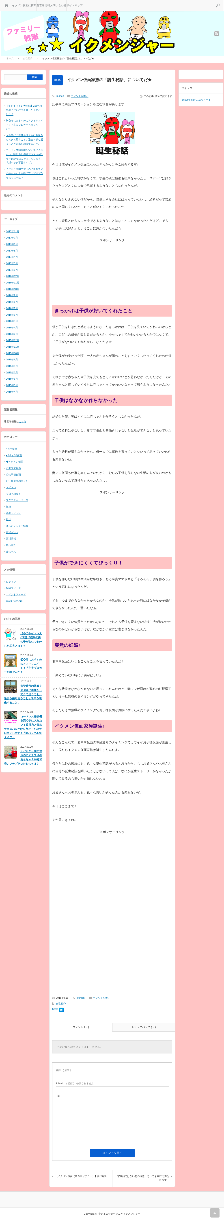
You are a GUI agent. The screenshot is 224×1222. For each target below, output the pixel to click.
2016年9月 (12, 295)
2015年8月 (12, 366)
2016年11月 (12, 282)
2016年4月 (12, 327)
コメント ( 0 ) (81, 1027)
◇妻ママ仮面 (13, 468)
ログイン (11, 581)
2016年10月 (12, 289)
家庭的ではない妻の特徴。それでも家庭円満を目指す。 (143, 1178)
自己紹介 (61, 1003)
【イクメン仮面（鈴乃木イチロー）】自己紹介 (81, 1176)
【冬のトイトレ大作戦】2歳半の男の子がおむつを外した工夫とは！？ (24, 109)
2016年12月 (12, 276)
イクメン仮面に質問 (24, 5)
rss (216, 33)
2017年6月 (12, 244)
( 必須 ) (63, 1070)
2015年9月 (12, 359)
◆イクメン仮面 (14, 461)
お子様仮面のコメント (18, 481)
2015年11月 (12, 346)
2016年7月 (12, 308)
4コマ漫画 (11, 449)
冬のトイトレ (13, 513)
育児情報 (11, 538)
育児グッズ (12, 532)
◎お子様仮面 (13, 474)
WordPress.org (14, 601)
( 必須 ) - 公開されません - (75, 1083)
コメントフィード (16, 594)
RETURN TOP (215, 1213)
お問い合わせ (58, 5)
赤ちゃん (11, 551)
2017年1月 (12, 270)
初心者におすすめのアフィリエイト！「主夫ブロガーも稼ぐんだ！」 (24, 124)
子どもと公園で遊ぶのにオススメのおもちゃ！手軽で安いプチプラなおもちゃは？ (24, 173)
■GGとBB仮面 (14, 455)
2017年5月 (12, 250)
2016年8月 (12, 301)
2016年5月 (12, 321)
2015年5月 (12, 385)
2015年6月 (12, 378)
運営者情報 (43, 5)
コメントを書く (79, 96)
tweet (55, 1009)
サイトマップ (75, 5)
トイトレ (11, 487)
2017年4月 (12, 257)
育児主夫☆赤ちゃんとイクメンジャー (119, 1213)
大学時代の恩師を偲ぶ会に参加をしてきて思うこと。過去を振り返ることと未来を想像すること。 (24, 139)
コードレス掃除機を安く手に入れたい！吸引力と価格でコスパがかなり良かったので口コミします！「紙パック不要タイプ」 (23, 727)
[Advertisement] (112, 273)
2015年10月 (12, 353)
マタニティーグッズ (17, 500)
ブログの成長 (13, 494)
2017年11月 (12, 231)
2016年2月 (12, 334)
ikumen (60, 96)
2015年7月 (12, 372)
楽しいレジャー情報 (17, 525)
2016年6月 (12, 314)
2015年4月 (12, 391)
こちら (22, 421)
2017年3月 (12, 263)
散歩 (8, 519)
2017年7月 (12, 237)
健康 (8, 506)
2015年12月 (12, 340)
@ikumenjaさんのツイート (196, 99)
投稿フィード (13, 588)
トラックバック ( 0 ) (143, 1027)
